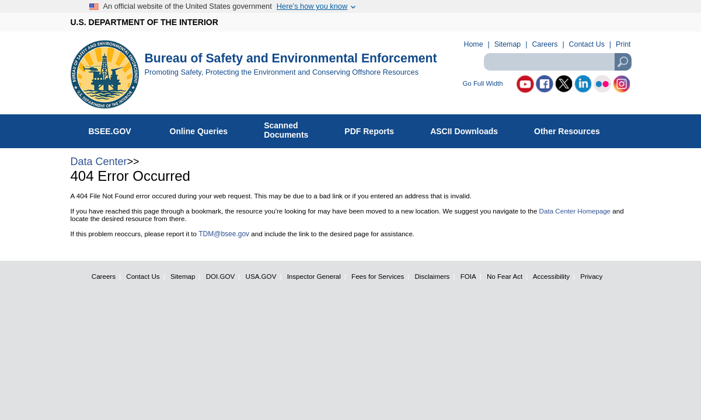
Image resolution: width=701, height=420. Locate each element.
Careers (544, 44)
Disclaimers (432, 276)
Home (473, 44)
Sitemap (507, 44)
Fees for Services (377, 276)
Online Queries (205, 129)
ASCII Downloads (470, 129)
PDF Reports (375, 129)
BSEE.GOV (117, 129)
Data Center (99, 161)
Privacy (591, 276)
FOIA (468, 276)
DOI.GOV (220, 276)
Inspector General (314, 276)
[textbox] (557, 62)
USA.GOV (261, 276)
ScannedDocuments (292, 130)
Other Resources (573, 129)
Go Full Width (483, 83)
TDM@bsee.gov (223, 234)
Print (623, 44)
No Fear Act (504, 276)
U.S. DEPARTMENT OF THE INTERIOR (144, 22)
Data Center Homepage (575, 211)
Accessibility (551, 276)
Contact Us (587, 44)
